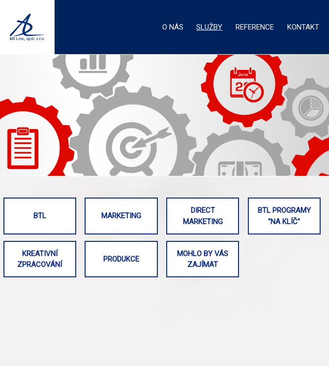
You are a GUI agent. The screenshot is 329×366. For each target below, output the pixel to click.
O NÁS (172, 27)
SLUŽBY (209, 27)
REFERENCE (255, 27)
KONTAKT (303, 27)
